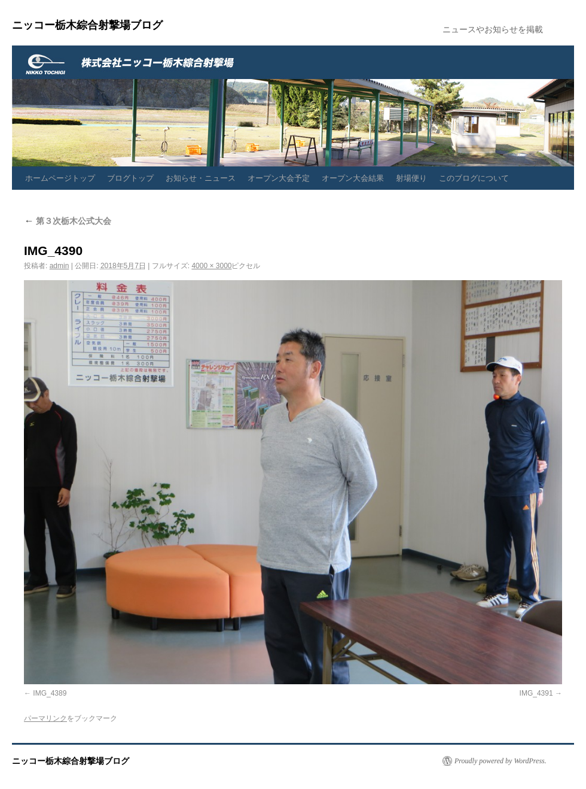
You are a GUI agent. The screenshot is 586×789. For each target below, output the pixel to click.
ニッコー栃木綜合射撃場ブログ (87, 25)
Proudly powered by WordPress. (500, 761)
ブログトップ (130, 178)
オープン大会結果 (353, 178)
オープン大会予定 (279, 178)
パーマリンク (45, 718)
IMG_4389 (49, 693)
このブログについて (474, 178)
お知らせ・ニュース (201, 178)
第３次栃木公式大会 (67, 221)
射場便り (411, 178)
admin (59, 266)
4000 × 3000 (211, 266)
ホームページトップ (60, 178)
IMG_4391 (536, 693)
